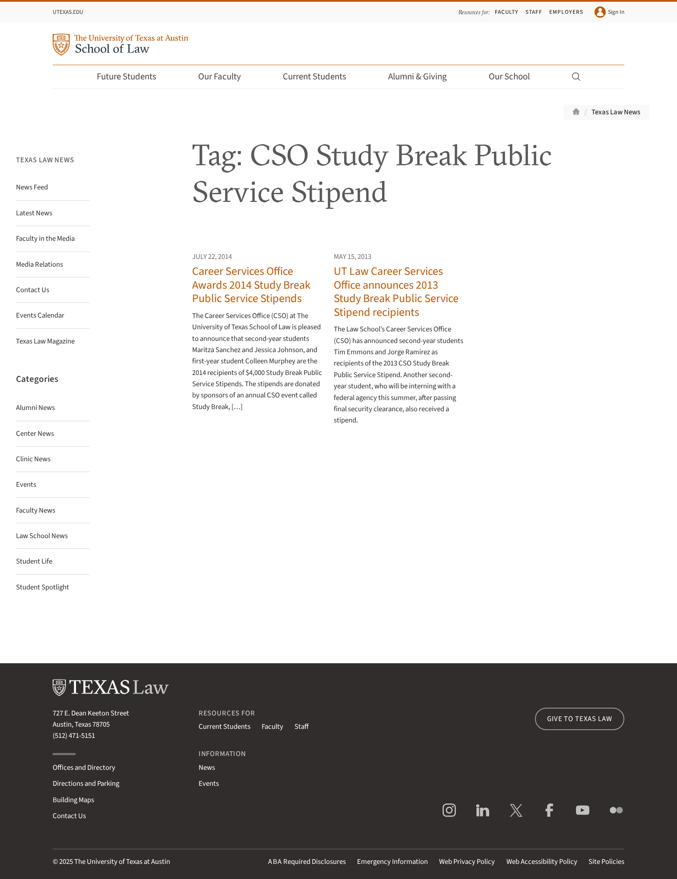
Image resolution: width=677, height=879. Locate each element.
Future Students (132, 76)
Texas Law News (616, 112)
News (207, 767)
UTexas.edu (68, 12)
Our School (515, 76)
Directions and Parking (86, 783)
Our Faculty (225, 76)
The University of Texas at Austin (122, 862)
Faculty (507, 12)
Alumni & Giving (423, 76)
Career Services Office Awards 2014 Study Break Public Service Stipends (251, 284)
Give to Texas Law (579, 719)
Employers (566, 12)
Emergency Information (392, 862)
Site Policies (606, 862)
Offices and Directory (84, 767)
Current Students (320, 76)
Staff (533, 12)
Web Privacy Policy (467, 862)
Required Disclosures (307, 862)
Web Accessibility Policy (541, 862)
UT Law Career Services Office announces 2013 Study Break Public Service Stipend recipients (396, 291)
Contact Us (69, 816)
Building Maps (73, 800)
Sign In (609, 12)
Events (209, 783)
